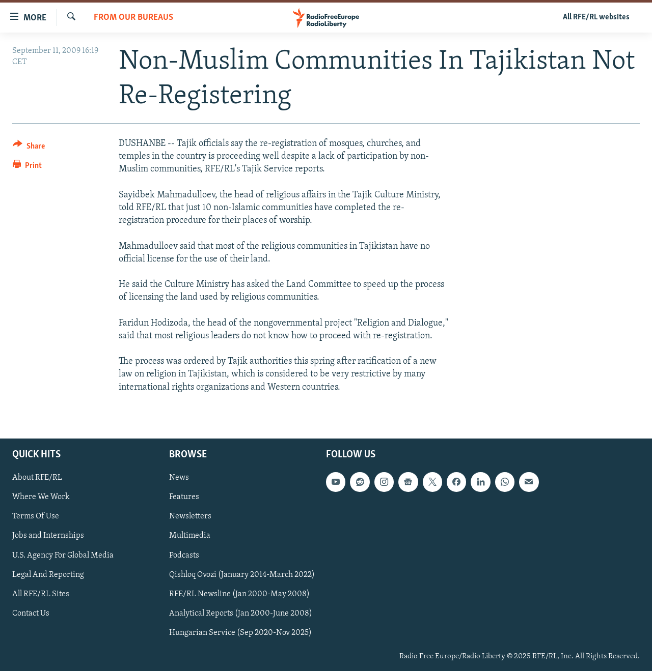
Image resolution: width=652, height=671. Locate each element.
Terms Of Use (35, 516)
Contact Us (30, 613)
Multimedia (189, 536)
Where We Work (41, 497)
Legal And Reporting (48, 574)
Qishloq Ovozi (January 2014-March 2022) (242, 574)
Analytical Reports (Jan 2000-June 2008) (240, 613)
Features (184, 497)
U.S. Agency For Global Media (63, 555)
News (179, 478)
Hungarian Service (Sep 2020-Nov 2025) (240, 633)
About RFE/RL (37, 478)
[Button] (29, 147)
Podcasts (184, 555)
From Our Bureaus (133, 17)
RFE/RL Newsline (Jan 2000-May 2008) (239, 594)
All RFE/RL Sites (40, 594)
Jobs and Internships (48, 536)
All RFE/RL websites (596, 17)
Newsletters (190, 516)
